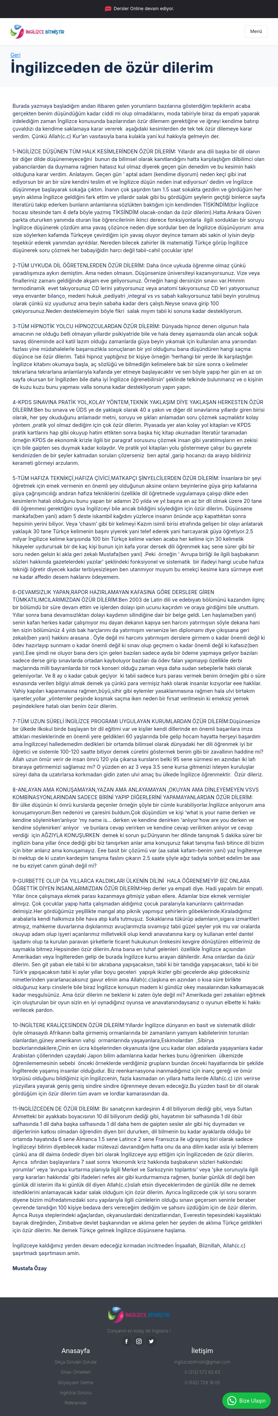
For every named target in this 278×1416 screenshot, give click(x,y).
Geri (15, 55)
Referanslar (75, 1403)
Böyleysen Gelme (75, 1382)
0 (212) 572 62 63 (202, 1372)
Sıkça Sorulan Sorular (76, 1362)
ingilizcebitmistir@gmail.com (202, 1362)
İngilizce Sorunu (76, 1392)
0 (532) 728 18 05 (202, 1382)
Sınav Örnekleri (76, 1372)
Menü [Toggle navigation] (256, 31)
